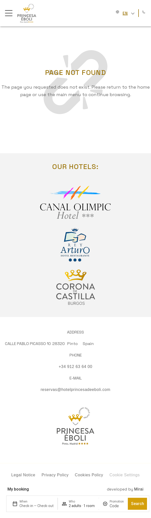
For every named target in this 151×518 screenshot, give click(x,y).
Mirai (139, 489)
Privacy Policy (55, 475)
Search (137, 503)
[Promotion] (117, 506)
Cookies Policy (89, 475)
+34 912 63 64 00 (75, 366)
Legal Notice (23, 475)
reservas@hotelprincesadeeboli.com (75, 389)
